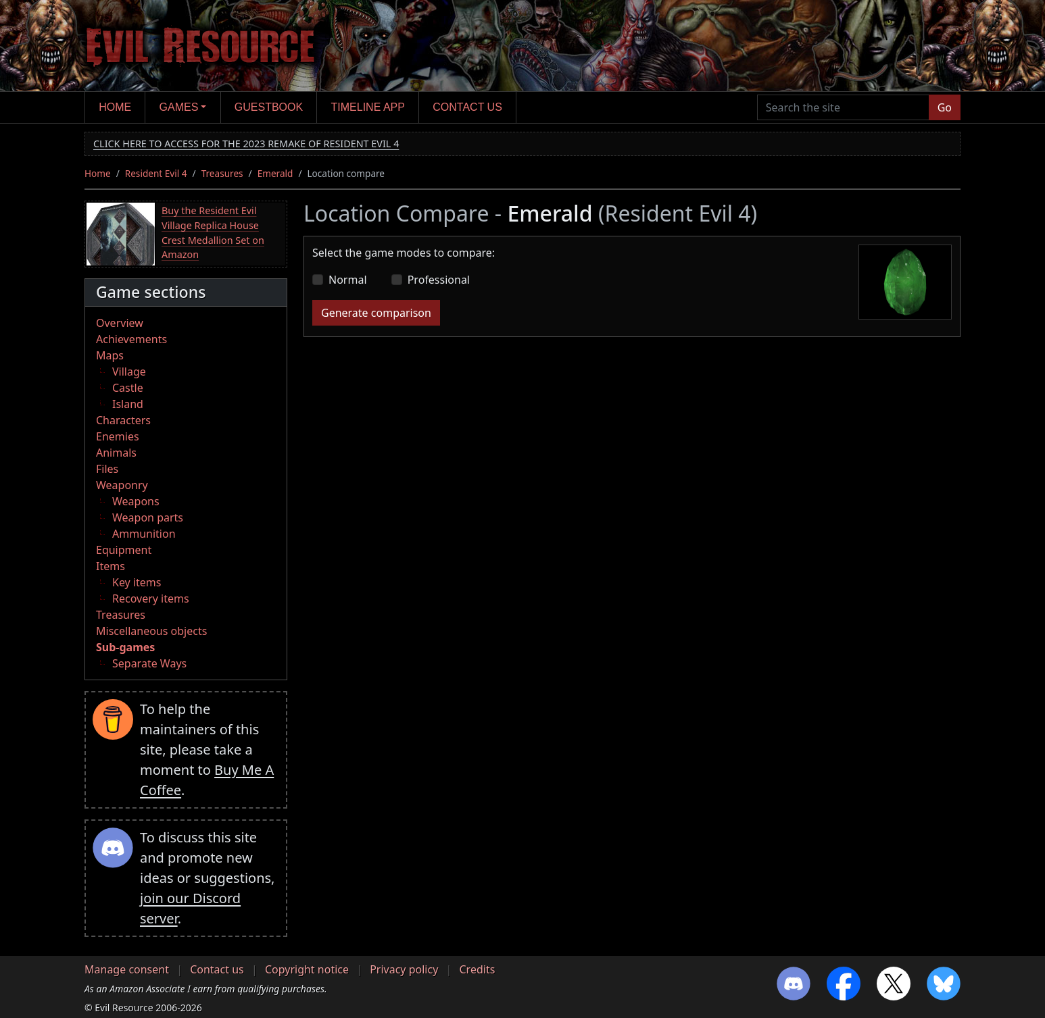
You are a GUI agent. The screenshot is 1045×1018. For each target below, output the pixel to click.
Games (179, 107)
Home (115, 107)
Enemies (117, 436)
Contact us (467, 107)
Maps (110, 355)
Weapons (136, 501)
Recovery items (150, 598)
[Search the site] (843, 107)
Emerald (275, 173)
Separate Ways (149, 663)
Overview (119, 322)
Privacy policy (404, 969)
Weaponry (122, 485)
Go (945, 107)
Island (127, 404)
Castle (127, 387)
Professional (439, 279)
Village (129, 371)
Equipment (123, 549)
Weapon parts (147, 517)
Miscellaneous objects (151, 630)
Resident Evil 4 (156, 173)
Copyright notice (307, 969)
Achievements (131, 339)
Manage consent (126, 969)
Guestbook (269, 107)
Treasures (222, 173)
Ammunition (144, 533)
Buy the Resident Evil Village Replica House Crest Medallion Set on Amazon (213, 232)
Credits (477, 969)
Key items (136, 582)
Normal (348, 279)
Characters (123, 420)
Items (110, 566)
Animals (116, 452)
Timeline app (368, 107)
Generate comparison (376, 312)
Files (107, 468)
